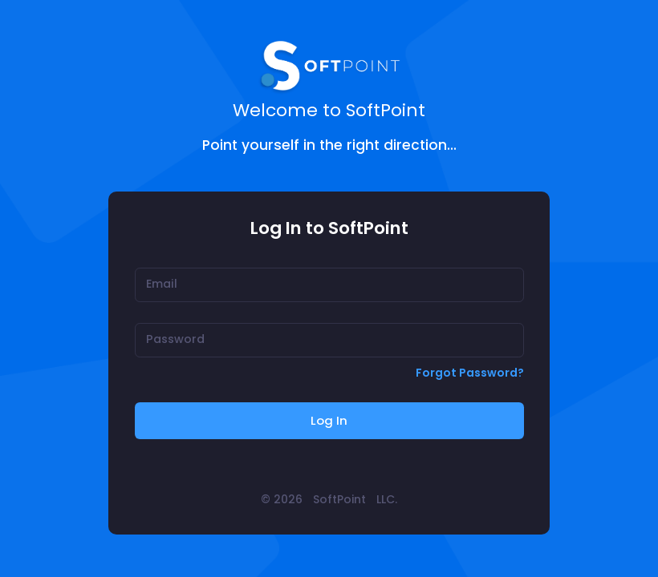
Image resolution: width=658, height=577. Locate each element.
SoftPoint (339, 499)
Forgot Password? (470, 373)
